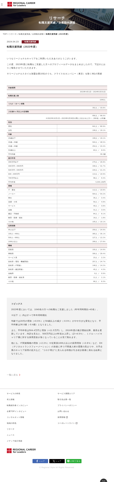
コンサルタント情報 (15, 417)
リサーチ (11, 429)
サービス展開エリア (66, 394)
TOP (5, 34)
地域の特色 (11, 423)
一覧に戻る (12, 375)
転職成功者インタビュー (17, 405)
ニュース (11, 435)
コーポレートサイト (66, 423)
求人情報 (11, 399)
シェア (42, 461)
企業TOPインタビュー (16, 411)
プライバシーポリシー (67, 405)
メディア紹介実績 (14, 441)
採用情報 (61, 417)
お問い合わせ (63, 411)
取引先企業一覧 (64, 399)
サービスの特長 (13, 394)
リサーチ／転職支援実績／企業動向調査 (26, 34)
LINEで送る (75, 461)
